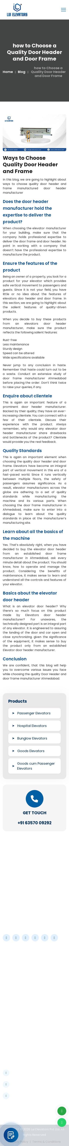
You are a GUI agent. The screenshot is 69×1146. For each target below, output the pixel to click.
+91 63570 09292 (35, 823)
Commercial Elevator (20, 1039)
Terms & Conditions (46, 1142)
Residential (12, 1052)
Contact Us (13, 998)
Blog (21, 71)
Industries (12, 979)
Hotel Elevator (15, 1032)
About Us (11, 966)
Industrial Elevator (18, 1026)
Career (10, 986)
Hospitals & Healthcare (21, 1019)
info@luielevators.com (26, 1084)
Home (8, 71)
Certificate (12, 992)
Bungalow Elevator (18, 1045)
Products (11, 973)
